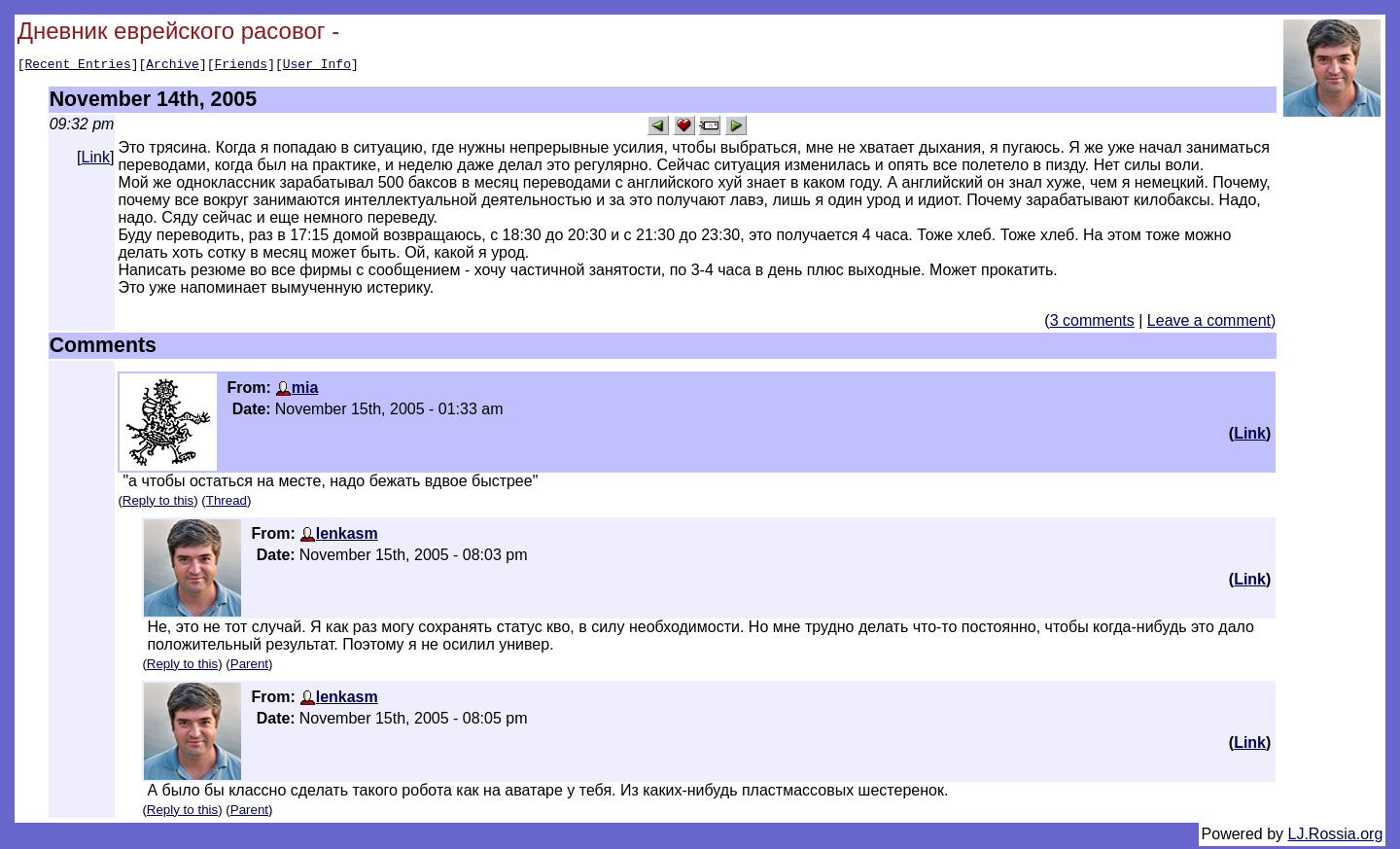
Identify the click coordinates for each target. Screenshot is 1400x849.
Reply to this (157, 503)
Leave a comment (1209, 323)
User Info (317, 66)
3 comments (1092, 323)
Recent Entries (77, 66)
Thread (226, 503)
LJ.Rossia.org (1335, 837)
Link (96, 160)
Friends (241, 66)
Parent (249, 666)
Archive (172, 66)
